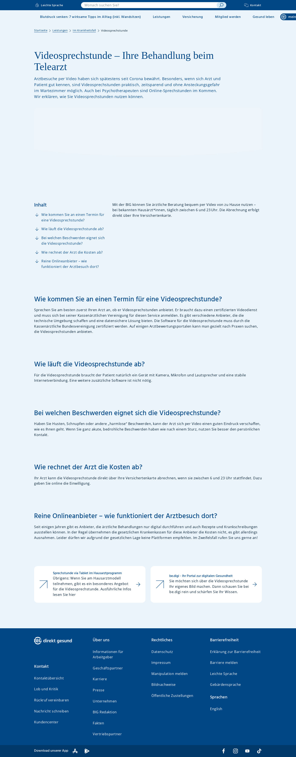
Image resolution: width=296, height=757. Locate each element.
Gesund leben (263, 17)
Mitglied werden (228, 17)
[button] (60, 666)
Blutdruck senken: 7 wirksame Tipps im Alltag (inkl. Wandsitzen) (90, 17)
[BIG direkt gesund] (60, 640)
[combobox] (149, 5)
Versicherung (192, 17)
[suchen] (221, 5)
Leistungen (161, 17)
